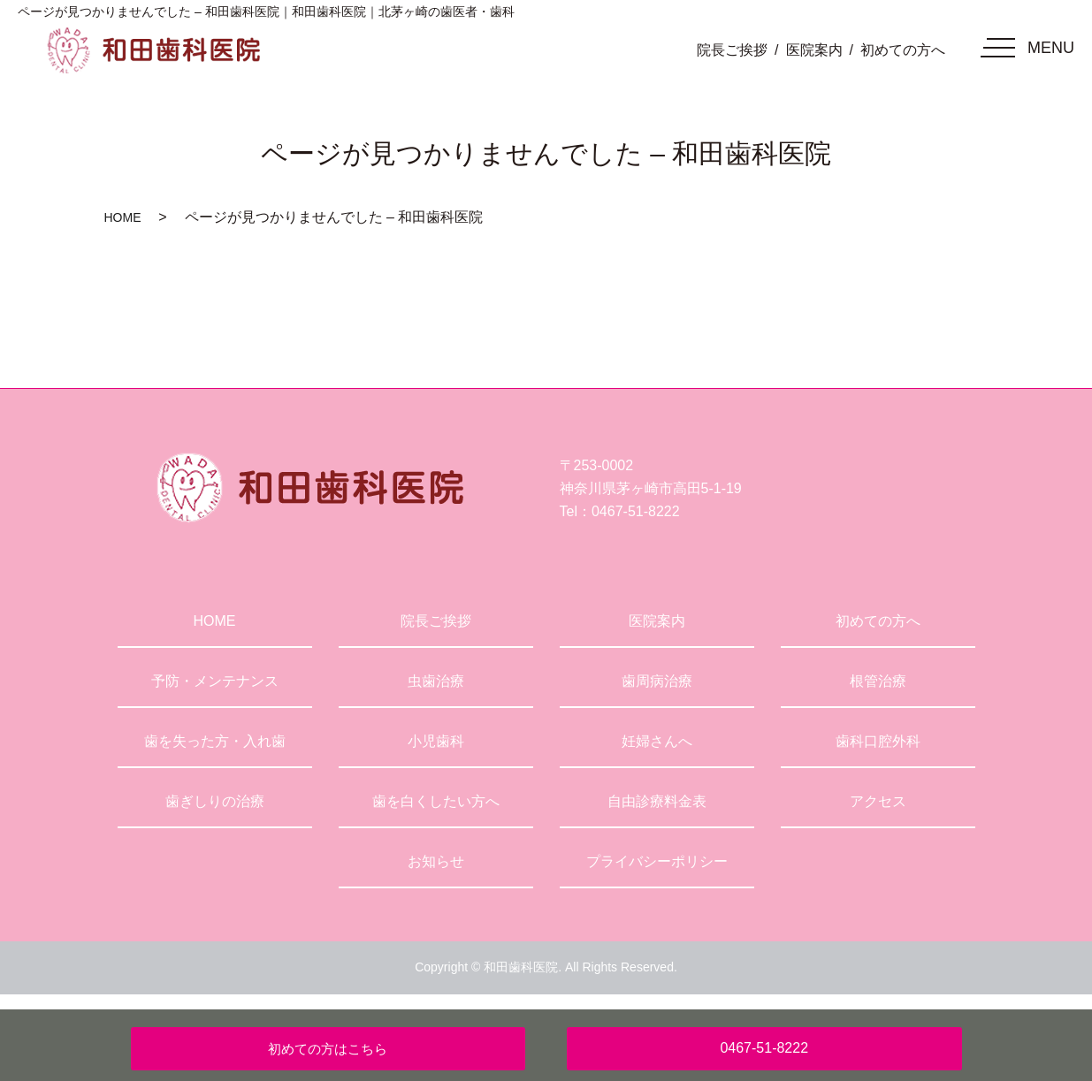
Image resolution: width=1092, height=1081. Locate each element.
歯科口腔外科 (878, 741)
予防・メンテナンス (215, 681)
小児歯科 (436, 741)
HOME (122, 217)
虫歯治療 (436, 681)
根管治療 (878, 681)
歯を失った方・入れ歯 (215, 741)
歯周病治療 (657, 681)
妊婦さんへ (657, 741)
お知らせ (436, 861)
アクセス (878, 801)
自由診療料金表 (656, 801)
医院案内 (814, 49)
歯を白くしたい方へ (436, 801)
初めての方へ (902, 49)
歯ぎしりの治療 (214, 801)
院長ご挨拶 (732, 49)
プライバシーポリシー (657, 861)
